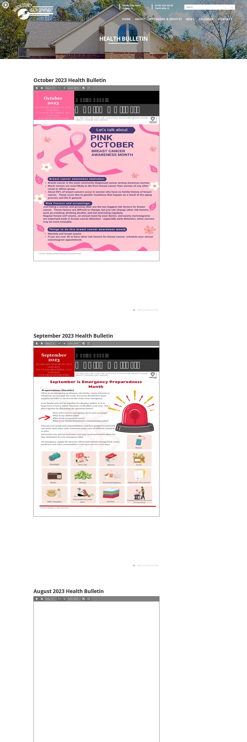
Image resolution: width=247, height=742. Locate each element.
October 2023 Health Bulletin (69, 80)
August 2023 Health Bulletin (68, 591)
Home (126, 19)
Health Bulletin (147, 310)
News (190, 19)
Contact (225, 19)
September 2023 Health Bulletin (73, 335)
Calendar (206, 19)
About (140, 19)
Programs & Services (166, 19)
